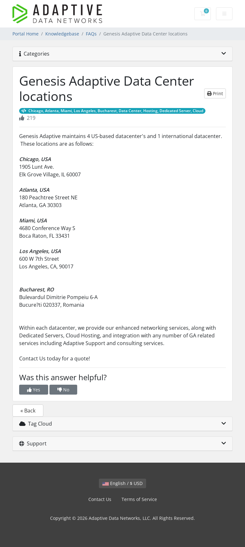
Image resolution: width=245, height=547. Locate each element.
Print (215, 93)
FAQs (91, 34)
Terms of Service (139, 499)
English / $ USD (122, 483)
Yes (33, 390)
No (63, 390)
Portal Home (25, 34)
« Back (27, 410)
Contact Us (99, 499)
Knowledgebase (62, 34)
